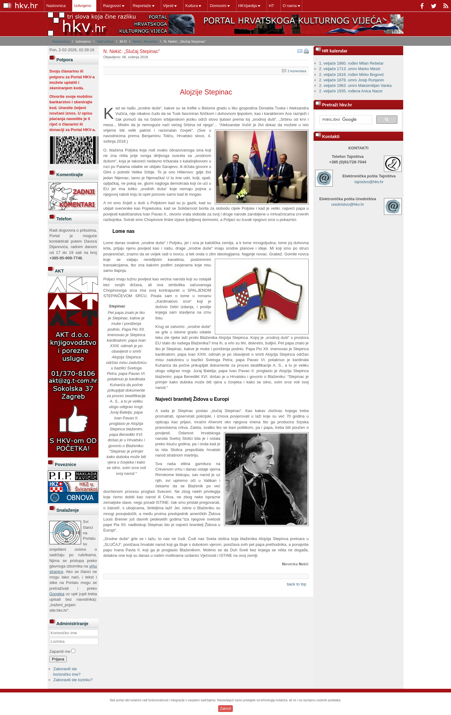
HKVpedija (247, 5)
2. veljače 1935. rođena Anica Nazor (351, 91)
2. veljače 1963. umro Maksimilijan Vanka (355, 85)
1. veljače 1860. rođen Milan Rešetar (351, 63)
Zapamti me (59, 651)
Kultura (191, 5)
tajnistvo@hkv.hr (368, 182)
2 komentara (297, 71)
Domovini (218, 5)
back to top (296, 584)
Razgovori (112, 5)
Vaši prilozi (105, 41)
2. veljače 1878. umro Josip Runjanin (351, 80)
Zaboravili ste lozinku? (73, 680)
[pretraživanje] (345, 120)
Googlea (56, 594)
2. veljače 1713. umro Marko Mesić (350, 68)
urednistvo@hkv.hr (347, 204)
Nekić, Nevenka (145, 41)
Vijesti (168, 5)
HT (271, 5)
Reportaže (142, 5)
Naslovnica (56, 5)
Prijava (58, 659)
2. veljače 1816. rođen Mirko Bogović (351, 74)
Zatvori (225, 708)
